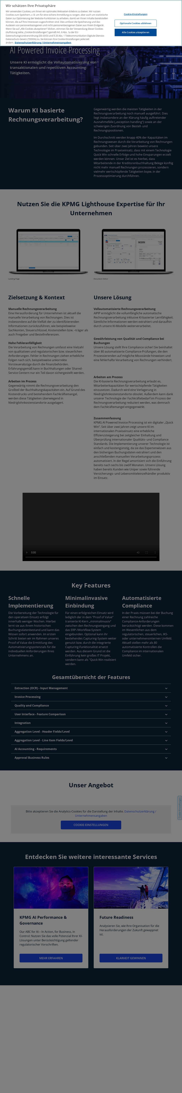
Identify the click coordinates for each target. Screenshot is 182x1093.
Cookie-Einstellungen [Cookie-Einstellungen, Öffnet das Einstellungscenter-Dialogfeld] (135, 14)
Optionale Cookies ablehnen (135, 23)
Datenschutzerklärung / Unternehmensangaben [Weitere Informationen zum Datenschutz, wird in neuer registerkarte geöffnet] (43, 42)
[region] (91, 23)
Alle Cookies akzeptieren (135, 32)
